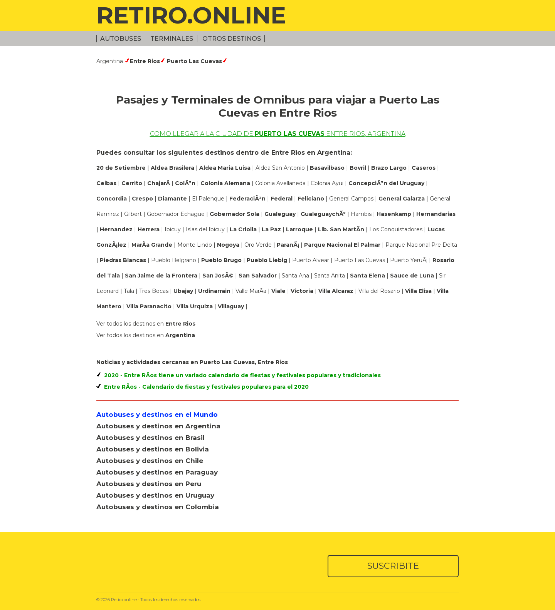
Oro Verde (258, 244)
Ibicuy (173, 229)
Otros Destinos (231, 38)
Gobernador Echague (176, 214)
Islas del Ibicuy (206, 229)
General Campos (352, 198)
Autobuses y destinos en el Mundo (157, 414)
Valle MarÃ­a (251, 290)
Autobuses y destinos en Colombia (157, 507)
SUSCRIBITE (393, 566)
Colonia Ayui (328, 183)
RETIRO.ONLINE (191, 15)
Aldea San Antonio (281, 167)
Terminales (171, 38)
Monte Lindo (195, 244)
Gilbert (133, 214)
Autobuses (120, 38)
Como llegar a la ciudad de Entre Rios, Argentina (277, 133)
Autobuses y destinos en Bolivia (152, 449)
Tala (130, 290)
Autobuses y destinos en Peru (148, 484)
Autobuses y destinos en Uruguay (155, 495)
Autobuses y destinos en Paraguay (157, 472)
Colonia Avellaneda (281, 183)
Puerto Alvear (311, 260)
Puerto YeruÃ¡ (409, 260)
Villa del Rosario (380, 290)
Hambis (362, 214)
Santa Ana (296, 275)
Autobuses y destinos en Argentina (158, 426)
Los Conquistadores (396, 229)
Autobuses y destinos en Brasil (150, 437)
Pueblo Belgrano (174, 260)
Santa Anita (330, 275)
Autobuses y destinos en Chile (149, 461)
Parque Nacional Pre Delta (421, 244)
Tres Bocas (154, 290)
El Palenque (209, 198)
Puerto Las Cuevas (360, 260)
